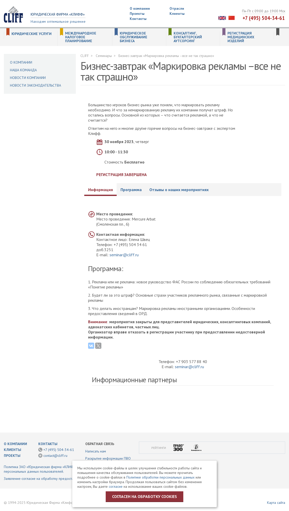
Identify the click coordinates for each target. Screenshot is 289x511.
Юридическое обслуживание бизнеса (133, 37)
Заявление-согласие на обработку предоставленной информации (56, 478)
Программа (131, 189)
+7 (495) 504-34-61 (264, 17)
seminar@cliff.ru (124, 254)
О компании (140, 8)
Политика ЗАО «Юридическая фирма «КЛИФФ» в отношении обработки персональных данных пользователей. (60, 469)
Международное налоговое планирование (80, 37)
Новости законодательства (35, 85)
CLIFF (84, 55)
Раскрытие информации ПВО (108, 458)
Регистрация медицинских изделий (240, 37)
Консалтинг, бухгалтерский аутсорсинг (188, 37)
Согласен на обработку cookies (144, 496)
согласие (116, 486)
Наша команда (23, 70)
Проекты (137, 13)
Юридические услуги (31, 34)
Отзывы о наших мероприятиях (179, 189)
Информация (100, 189)
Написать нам (95, 451)
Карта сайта (276, 502)
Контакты (138, 18)
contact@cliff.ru (55, 455)
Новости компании (28, 77)
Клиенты (177, 13)
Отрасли (177, 8)
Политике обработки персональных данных (160, 477)
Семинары (104, 55)
